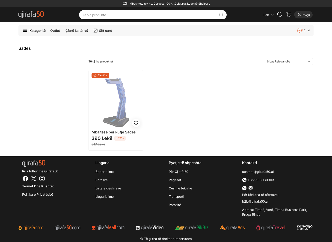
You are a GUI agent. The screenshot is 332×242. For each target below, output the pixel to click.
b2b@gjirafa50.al (255, 201)
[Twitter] (33, 179)
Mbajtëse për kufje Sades (114, 132)
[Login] (303, 14)
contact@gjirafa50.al (258, 172)
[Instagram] (42, 179)
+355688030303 (258, 180)
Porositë (101, 180)
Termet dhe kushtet (38, 186)
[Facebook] (25, 179)
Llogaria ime (104, 196)
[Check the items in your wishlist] (279, 15)
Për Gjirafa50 (178, 172)
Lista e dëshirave (108, 188)
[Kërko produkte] (149, 14)
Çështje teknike (180, 188)
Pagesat (175, 180)
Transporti (176, 196)
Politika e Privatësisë (37, 194)
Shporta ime (104, 172)
